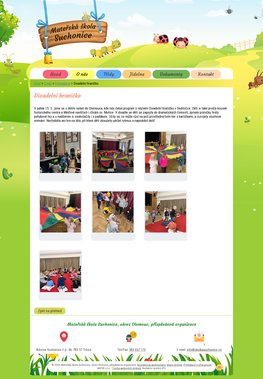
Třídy (109, 74)
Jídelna (137, 74)
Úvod (55, 74)
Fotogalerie (62, 83)
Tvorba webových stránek (126, 368)
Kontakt (206, 74)
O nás (82, 74)
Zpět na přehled (50, 311)
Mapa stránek (174, 364)
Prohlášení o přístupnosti (197, 364)
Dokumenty (171, 74)
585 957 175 (137, 350)
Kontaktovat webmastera (151, 364)
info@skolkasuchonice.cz (204, 350)
